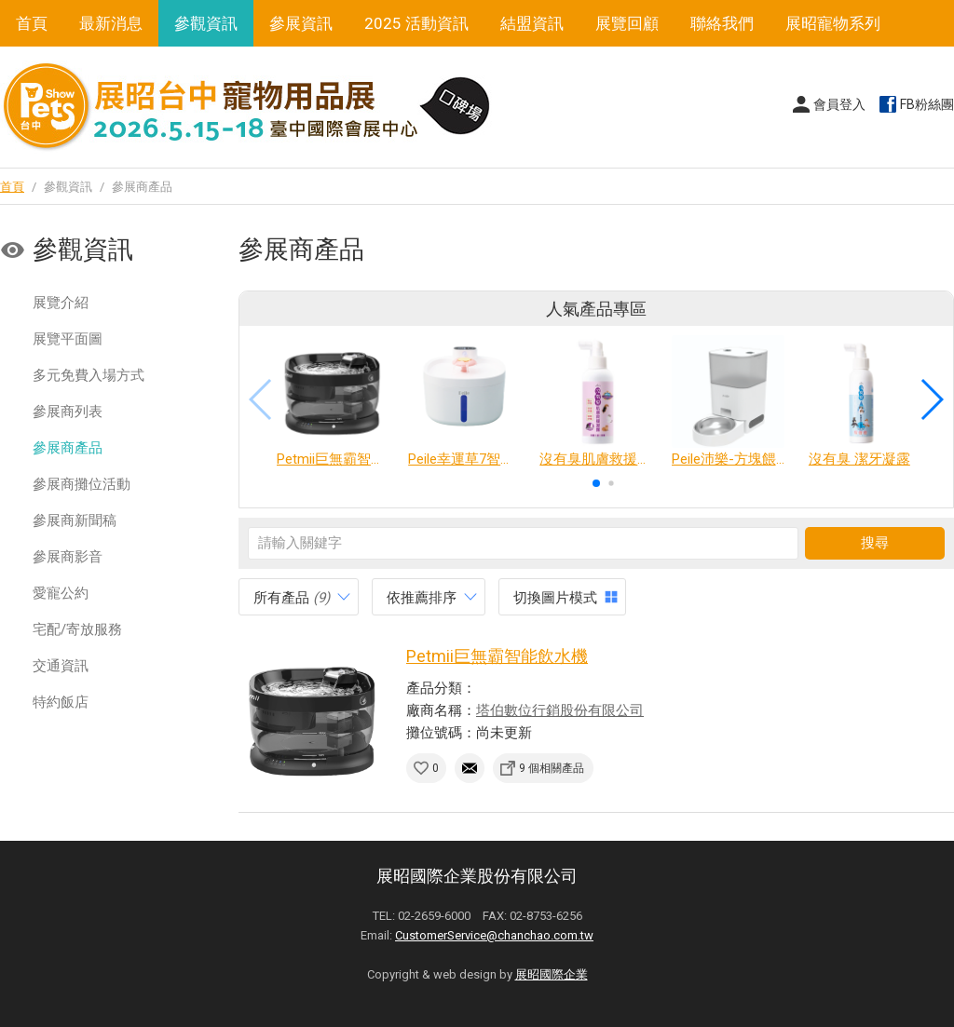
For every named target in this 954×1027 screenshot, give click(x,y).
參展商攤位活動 (81, 484)
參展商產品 (67, 447)
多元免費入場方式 (88, 375)
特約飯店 (61, 702)
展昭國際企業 (551, 974)
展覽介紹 (61, 302)
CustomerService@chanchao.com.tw (494, 935)
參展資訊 (301, 23)
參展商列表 (67, 411)
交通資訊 (61, 665)
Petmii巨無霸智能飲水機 (497, 656)
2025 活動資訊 (416, 23)
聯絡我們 (722, 23)
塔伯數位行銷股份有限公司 (560, 710)
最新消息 (111, 23)
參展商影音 (67, 556)
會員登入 (839, 104)
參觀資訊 (206, 23)
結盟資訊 (532, 23)
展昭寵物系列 (832, 23)
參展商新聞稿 (74, 520)
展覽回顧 (627, 23)
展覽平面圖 (67, 339)
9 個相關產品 (551, 768)
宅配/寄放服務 (77, 629)
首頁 (32, 23)
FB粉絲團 (927, 104)
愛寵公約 (61, 593)
